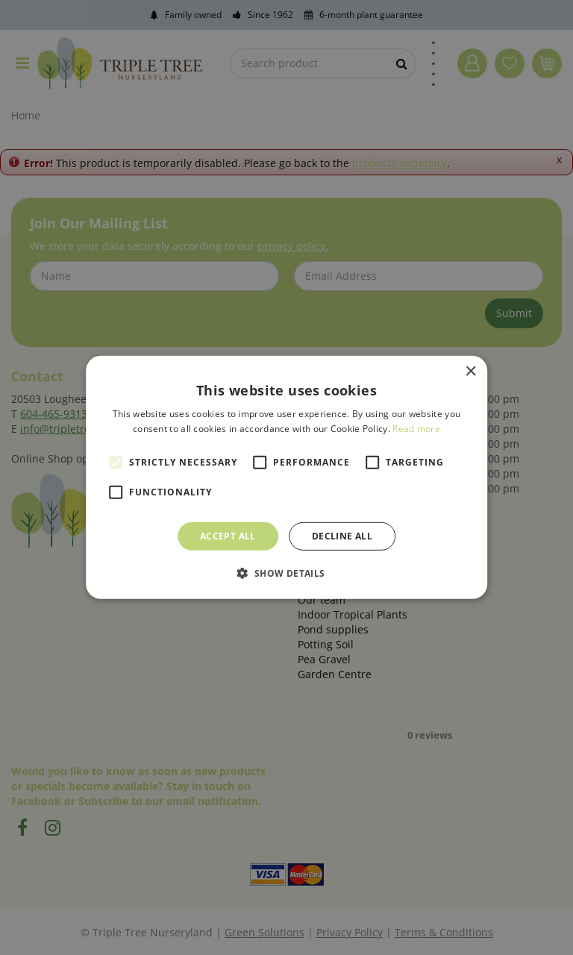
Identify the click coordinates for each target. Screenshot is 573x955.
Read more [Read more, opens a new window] (416, 428)
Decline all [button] (342, 536)
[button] (286, 573)
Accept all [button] (228, 536)
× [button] (470, 372)
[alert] (286, 477)
